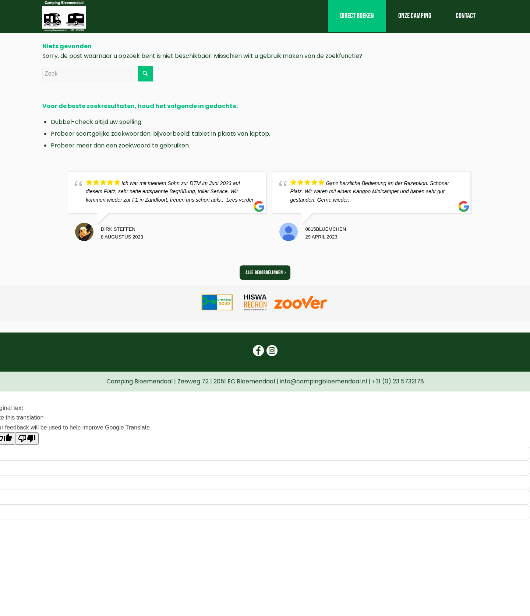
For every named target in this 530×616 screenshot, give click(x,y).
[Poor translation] (27, 438)
